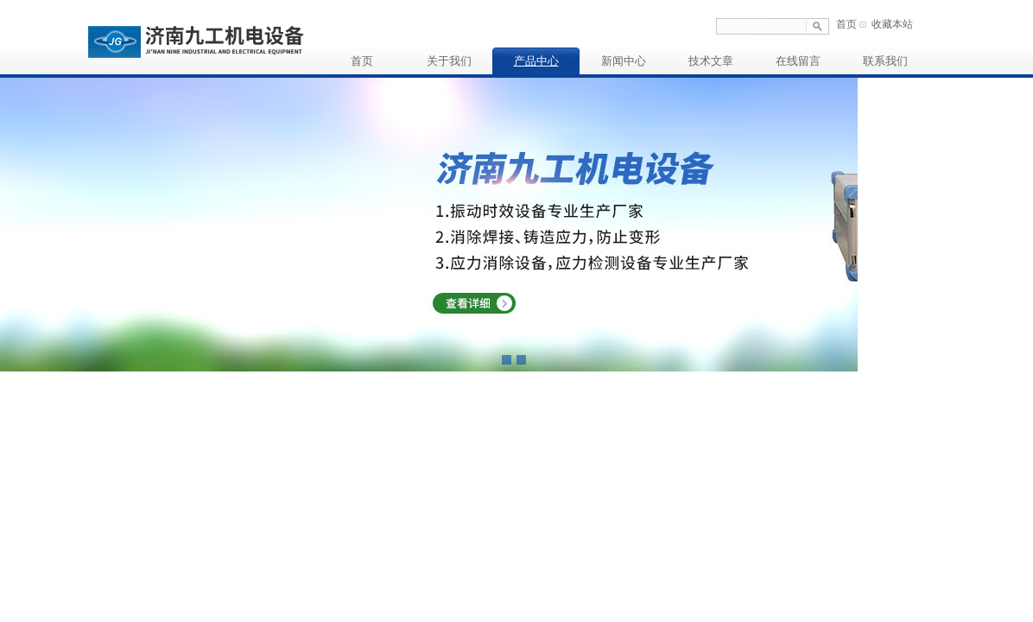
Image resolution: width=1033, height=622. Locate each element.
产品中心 (536, 60)
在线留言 (798, 60)
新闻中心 (623, 60)
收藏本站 (892, 24)
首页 (846, 24)
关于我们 (449, 60)
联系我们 (885, 60)
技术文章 (710, 60)
